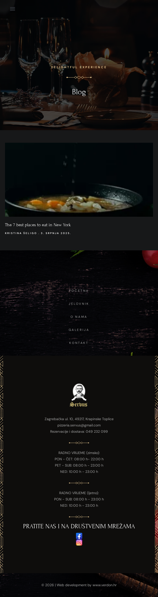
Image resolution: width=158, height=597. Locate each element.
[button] (12, 9)
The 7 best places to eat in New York (38, 225)
